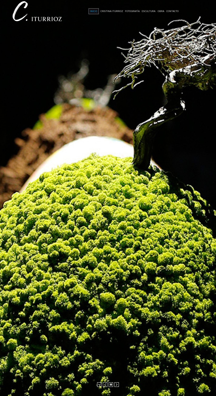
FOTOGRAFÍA (133, 11)
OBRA (160, 11)
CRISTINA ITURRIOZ (113, 11)
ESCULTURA (148, 11)
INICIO (95, 11)
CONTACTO (171, 11)
